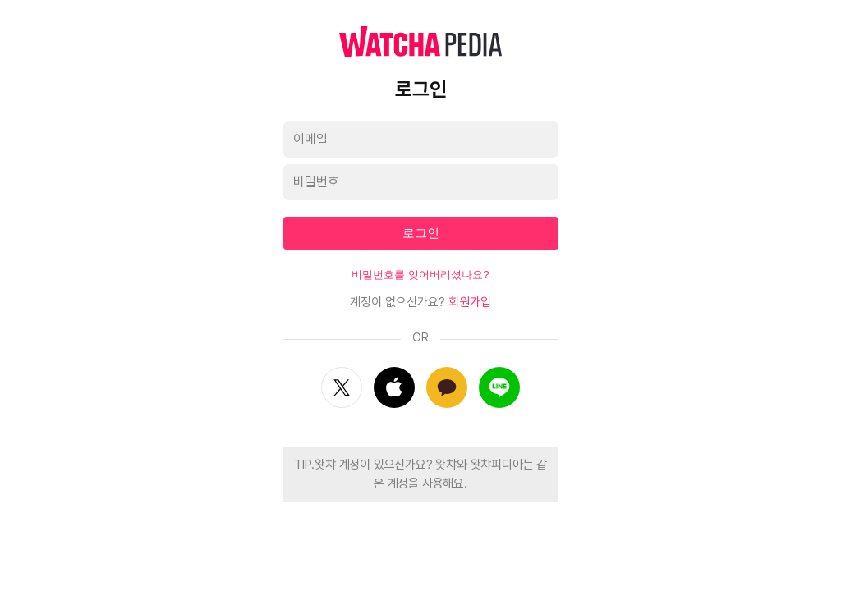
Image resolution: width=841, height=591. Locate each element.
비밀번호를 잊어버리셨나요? (420, 274)
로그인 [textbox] (420, 233)
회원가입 (469, 302)
